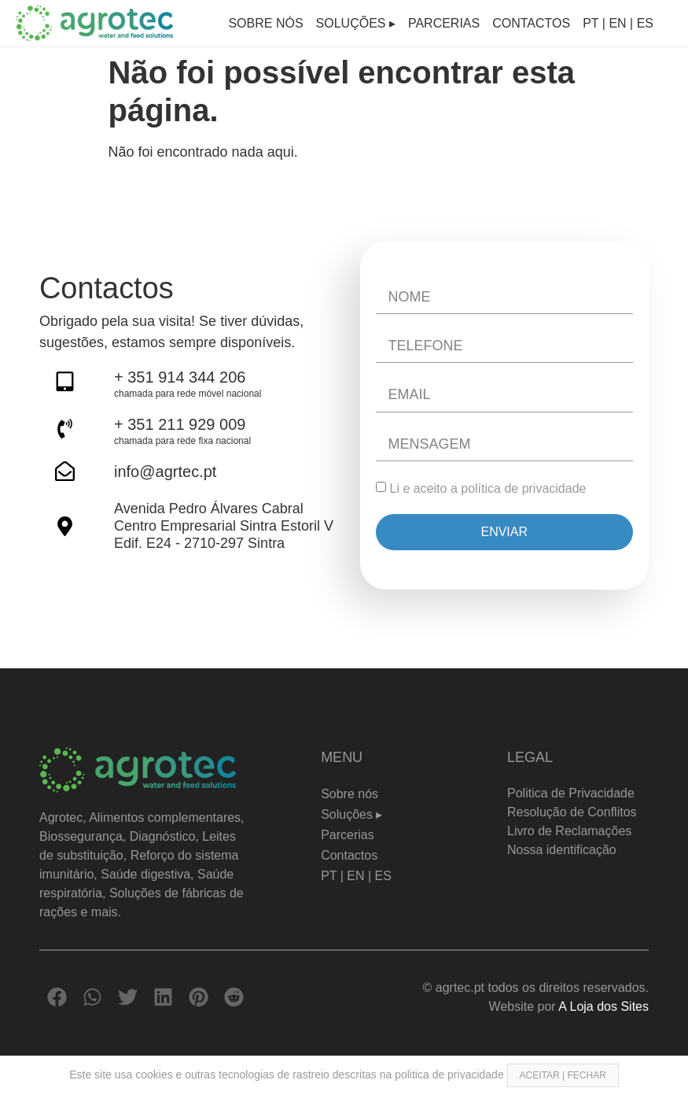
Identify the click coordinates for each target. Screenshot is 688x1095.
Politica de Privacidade (571, 793)
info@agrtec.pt (165, 471)
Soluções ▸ (356, 23)
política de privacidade (523, 488)
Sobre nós (265, 23)
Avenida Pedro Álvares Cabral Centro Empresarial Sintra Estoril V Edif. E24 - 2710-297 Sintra (223, 525)
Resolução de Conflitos (572, 812)
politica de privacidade (450, 1074)
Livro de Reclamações (569, 831)
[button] (57, 997)
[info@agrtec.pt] (65, 471)
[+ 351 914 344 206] (65, 381)
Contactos (531, 23)
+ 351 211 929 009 (179, 424)
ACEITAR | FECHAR (563, 1075)
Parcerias (444, 23)
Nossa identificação (561, 849)
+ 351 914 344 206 (179, 377)
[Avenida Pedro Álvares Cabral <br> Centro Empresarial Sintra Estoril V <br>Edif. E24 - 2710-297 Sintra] (65, 526)
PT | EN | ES (618, 23)
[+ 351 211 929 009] (65, 428)
